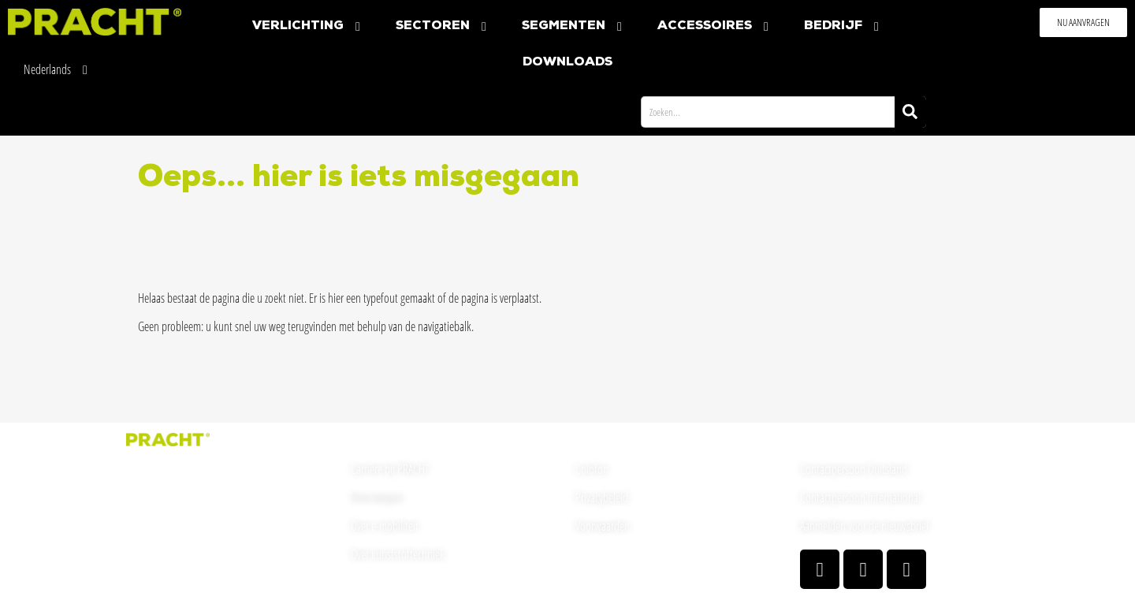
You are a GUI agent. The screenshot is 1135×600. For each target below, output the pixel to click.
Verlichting (308, 26)
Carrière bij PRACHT (390, 469)
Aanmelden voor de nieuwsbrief (864, 526)
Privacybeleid (601, 497)
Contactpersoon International (860, 497)
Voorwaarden (602, 526)
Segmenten (574, 26)
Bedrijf (843, 26)
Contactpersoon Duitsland (853, 469)
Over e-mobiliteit (385, 526)
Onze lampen (377, 497)
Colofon (591, 469)
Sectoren (443, 26)
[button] (1083, 22)
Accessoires (714, 26)
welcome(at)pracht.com (174, 545)
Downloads (567, 62)
